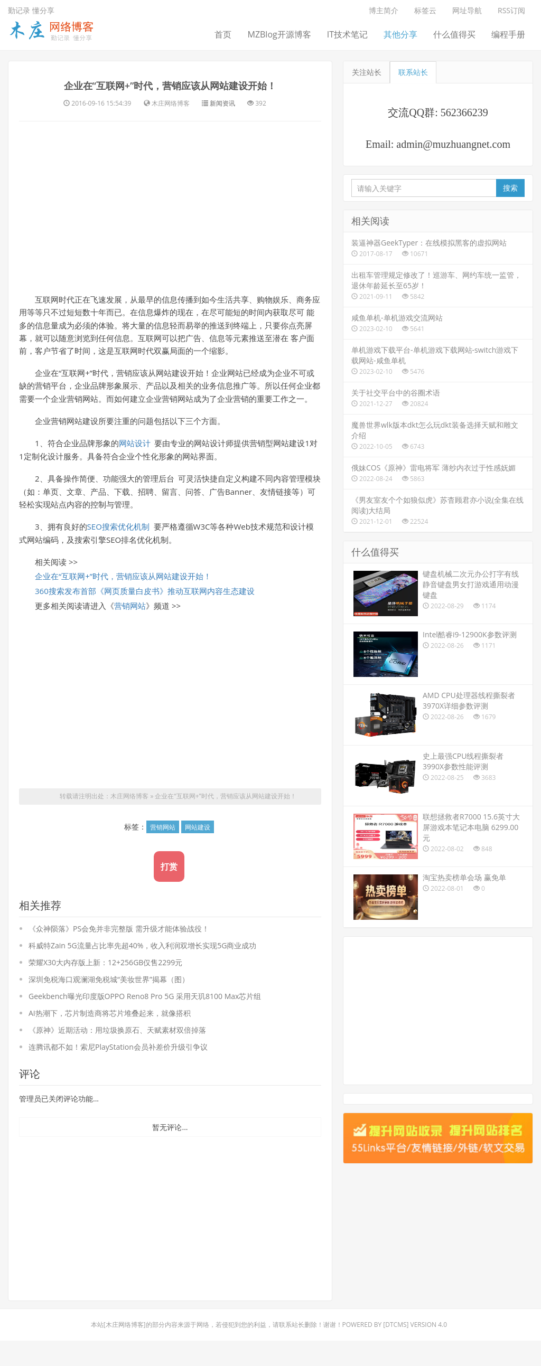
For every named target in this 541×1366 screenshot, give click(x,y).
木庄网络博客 (129, 821)
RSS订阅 (511, 10)
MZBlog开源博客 (279, 34)
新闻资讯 (222, 122)
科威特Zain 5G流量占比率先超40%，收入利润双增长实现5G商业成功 (143, 971)
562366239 (464, 112)
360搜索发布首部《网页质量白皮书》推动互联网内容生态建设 (145, 616)
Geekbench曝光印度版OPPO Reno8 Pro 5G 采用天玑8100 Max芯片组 (145, 1021)
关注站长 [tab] (366, 72)
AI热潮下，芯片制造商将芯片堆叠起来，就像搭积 (110, 1038)
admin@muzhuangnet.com (453, 144)
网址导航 (467, 10)
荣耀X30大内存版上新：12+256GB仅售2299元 (105, 988)
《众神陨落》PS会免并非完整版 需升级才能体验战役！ (119, 954)
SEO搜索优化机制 (118, 550)
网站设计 (135, 465)
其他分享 (400, 34)
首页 (222, 34)
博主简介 (383, 10)
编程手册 (508, 34)
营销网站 (130, 631)
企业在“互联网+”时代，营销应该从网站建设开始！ (170, 93)
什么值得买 (454, 34)
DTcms (395, 1349)
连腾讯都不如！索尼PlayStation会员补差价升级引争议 (118, 1072)
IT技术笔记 (347, 34)
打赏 (169, 892)
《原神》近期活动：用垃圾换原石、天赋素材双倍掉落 (117, 1055)
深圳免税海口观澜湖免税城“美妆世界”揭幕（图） (109, 1005)
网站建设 (197, 852)
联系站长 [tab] (413, 72)
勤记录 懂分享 (31, 10)
